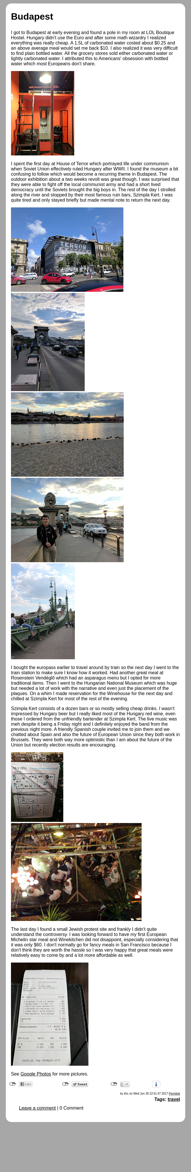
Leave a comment (37, 1108)
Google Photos (36, 1073)
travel (174, 1099)
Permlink (174, 1093)
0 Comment (72, 1108)
